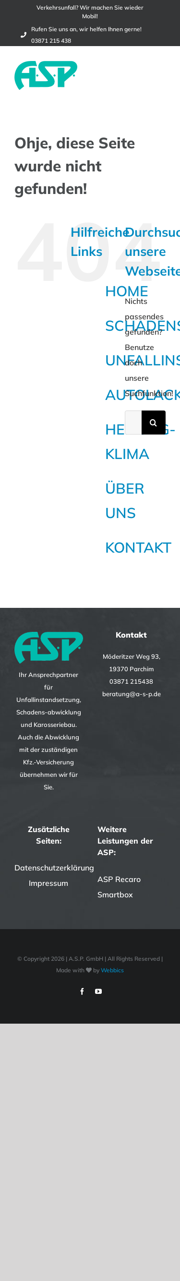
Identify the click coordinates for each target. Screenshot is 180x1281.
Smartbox (115, 894)
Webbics (112, 970)
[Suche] (154, 423)
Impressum (48, 883)
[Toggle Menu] (159, 75)
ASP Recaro (119, 879)
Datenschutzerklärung (54, 867)
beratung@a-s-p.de (131, 694)
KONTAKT (138, 547)
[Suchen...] (133, 423)
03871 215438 (131, 681)
